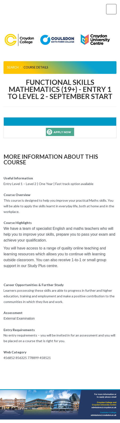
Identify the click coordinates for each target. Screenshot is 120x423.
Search (13, 67)
